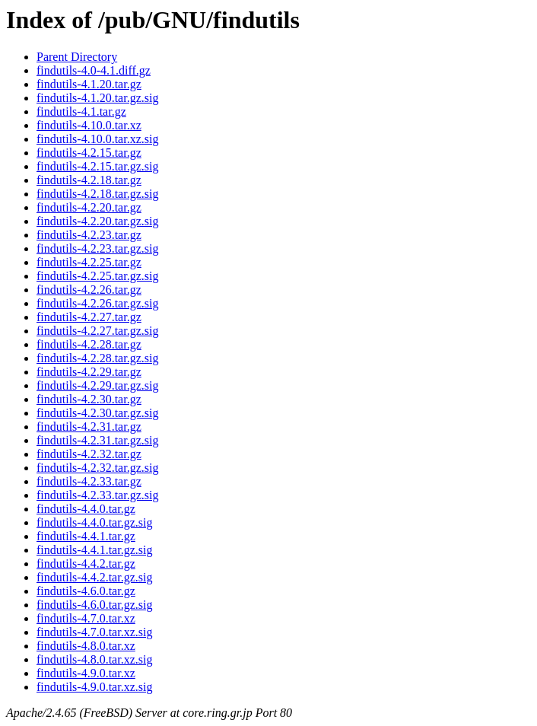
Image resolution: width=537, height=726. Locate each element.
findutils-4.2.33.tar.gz (89, 481)
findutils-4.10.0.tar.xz (89, 125)
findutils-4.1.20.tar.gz (89, 84)
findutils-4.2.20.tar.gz (89, 207)
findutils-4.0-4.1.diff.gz (94, 70)
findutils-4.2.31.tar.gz (89, 426)
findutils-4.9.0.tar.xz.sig (94, 686)
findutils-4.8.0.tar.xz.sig (94, 659)
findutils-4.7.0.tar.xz (86, 618)
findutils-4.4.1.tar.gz (86, 536)
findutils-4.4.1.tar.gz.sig (94, 549)
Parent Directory (77, 56)
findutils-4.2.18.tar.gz (89, 180)
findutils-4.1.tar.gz (81, 111)
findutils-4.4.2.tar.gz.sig (94, 577)
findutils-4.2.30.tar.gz (89, 399)
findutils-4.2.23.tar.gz (89, 234)
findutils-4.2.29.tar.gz (89, 371)
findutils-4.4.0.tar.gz (86, 508)
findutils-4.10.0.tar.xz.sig (97, 138)
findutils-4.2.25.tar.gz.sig (97, 275)
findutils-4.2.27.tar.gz (89, 316)
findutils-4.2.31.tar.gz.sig (97, 440)
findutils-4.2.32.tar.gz (89, 453)
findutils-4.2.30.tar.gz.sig (97, 412)
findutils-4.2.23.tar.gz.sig (97, 248)
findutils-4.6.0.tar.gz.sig (94, 604)
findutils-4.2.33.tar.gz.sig (97, 495)
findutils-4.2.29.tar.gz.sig (97, 385)
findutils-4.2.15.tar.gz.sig (97, 166)
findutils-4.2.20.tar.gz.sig (97, 221)
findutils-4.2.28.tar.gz (89, 344)
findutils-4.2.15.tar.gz (89, 152)
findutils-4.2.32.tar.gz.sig (97, 467)
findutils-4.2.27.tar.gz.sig (97, 330)
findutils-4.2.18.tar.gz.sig (97, 193)
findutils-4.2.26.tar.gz (89, 289)
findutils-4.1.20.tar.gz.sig (97, 97)
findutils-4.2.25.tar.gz (89, 262)
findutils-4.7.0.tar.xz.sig (94, 632)
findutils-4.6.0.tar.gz (86, 590)
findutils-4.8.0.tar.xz (86, 645)
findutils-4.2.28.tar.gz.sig (97, 358)
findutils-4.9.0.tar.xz (86, 673)
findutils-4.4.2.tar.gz (86, 563)
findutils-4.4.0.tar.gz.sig (94, 522)
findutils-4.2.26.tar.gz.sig (97, 303)
